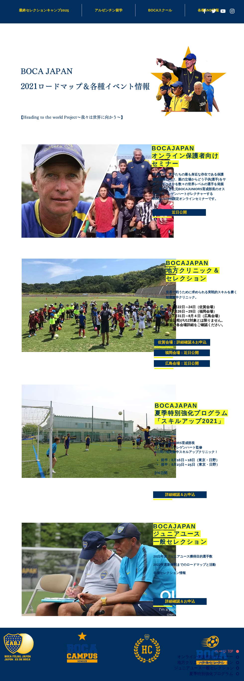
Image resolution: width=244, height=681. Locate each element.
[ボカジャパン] (204, 11)
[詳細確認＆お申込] (180, 494)
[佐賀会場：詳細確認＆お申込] (182, 342)
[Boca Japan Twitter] (214, 11)
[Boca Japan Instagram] (232, 11)
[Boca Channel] (223, 11)
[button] (179, 212)
